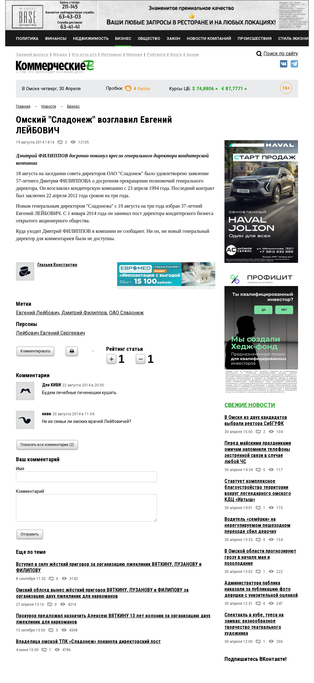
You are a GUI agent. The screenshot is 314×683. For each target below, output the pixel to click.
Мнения (119, 54)
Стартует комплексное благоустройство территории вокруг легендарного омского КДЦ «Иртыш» (257, 493)
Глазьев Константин (57, 266)
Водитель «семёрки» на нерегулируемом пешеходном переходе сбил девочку (257, 528)
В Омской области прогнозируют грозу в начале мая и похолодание (260, 560)
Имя (20, 470)
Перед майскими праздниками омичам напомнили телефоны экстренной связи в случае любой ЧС (257, 455)
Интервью (98, 54)
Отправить (31, 536)
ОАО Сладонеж (126, 315)
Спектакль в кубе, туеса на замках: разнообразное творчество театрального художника (254, 626)
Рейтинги (138, 54)
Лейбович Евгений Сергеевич (50, 335)
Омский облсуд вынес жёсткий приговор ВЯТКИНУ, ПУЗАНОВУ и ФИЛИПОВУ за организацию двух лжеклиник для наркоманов (102, 595)
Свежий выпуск (30, 54)
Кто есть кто (75, 54)
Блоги (156, 54)
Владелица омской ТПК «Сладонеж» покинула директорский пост (88, 644)
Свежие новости (249, 407)
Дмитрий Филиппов (84, 315)
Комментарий (30, 493)
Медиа (54, 54)
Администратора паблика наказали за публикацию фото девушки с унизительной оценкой (261, 591)
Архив (171, 54)
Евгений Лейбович (37, 315)
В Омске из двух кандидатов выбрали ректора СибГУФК (255, 423)
